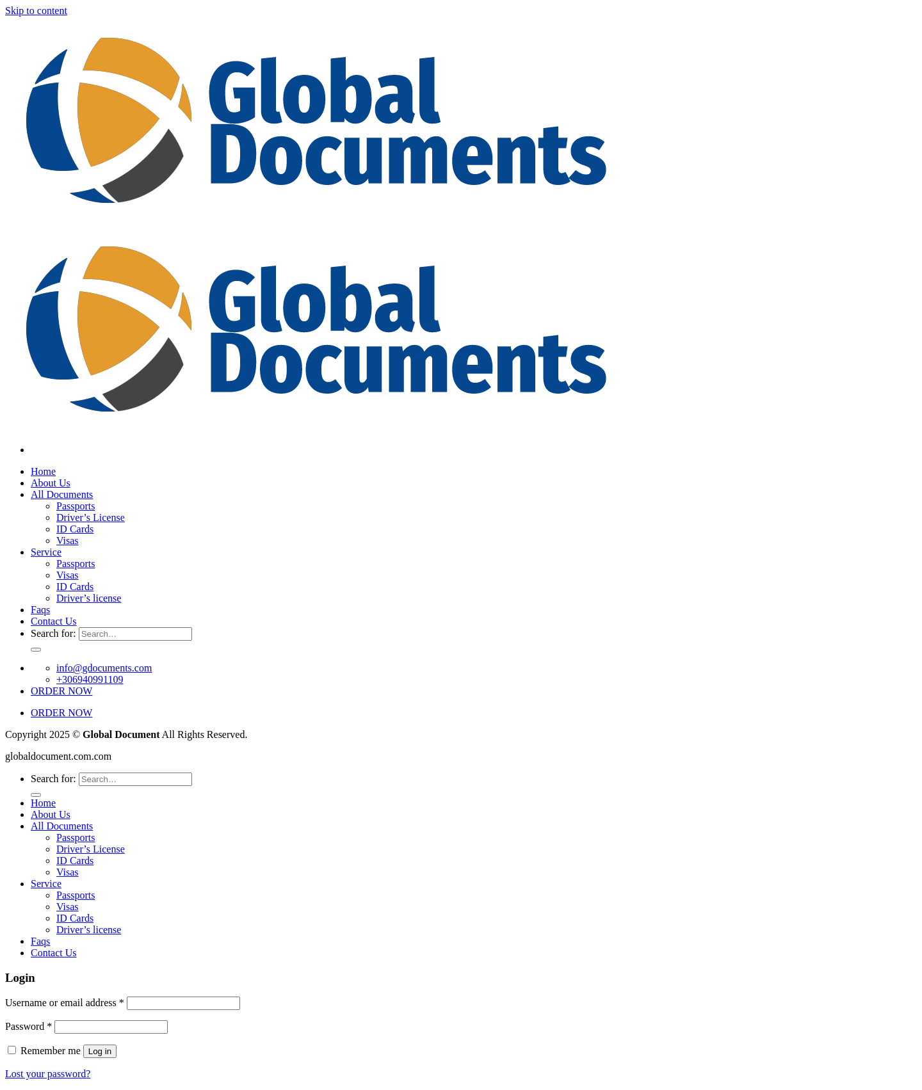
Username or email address (64, 1002)
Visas (67, 540)
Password (28, 1026)
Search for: (53, 633)
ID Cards (74, 529)
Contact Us (54, 621)
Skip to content (36, 10)
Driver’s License (90, 517)
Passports (75, 506)
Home (43, 471)
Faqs (40, 609)
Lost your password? (47, 1073)
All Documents (62, 494)
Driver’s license (88, 598)
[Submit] (36, 650)
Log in (99, 1051)
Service (46, 552)
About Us (50, 482)
